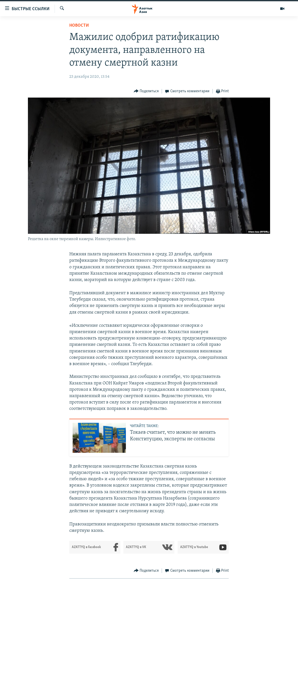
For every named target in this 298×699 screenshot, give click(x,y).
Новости (79, 25)
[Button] (146, 91)
